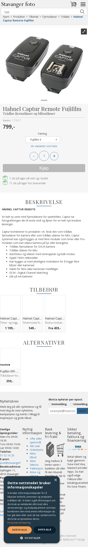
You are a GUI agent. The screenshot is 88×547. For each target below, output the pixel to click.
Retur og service (35, 474)
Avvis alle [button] (44, 529)
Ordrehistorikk (38, 450)
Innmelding (59, 404)
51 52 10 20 (7, 455)
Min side (35, 446)
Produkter (19, 16)
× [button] (55, 480)
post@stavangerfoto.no (14, 463)
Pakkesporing (38, 468)
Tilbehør (34, 16)
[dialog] (32, 509)
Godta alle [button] (19, 529)
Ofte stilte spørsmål (36, 440)
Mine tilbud (33, 455)
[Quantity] (44, 156)
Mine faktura (34, 462)
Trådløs (65, 16)
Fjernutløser (49, 16)
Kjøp (43, 168)
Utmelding (80, 404)
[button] (31, 538)
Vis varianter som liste (44, 146)
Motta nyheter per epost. (66, 399)
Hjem (6, 16)
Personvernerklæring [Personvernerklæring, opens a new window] (19, 522)
